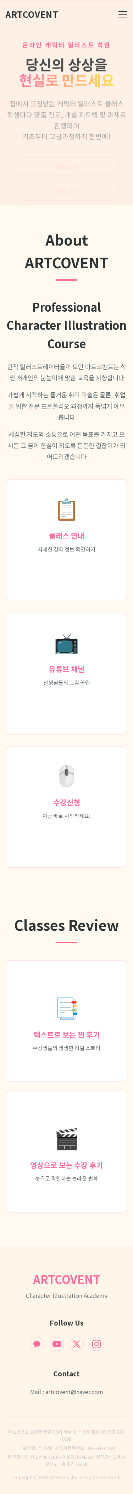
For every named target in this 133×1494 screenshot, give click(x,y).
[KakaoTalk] (37, 1344)
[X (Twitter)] (77, 1344)
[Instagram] (96, 1344)
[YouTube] (57, 1344)
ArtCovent (32, 14)
